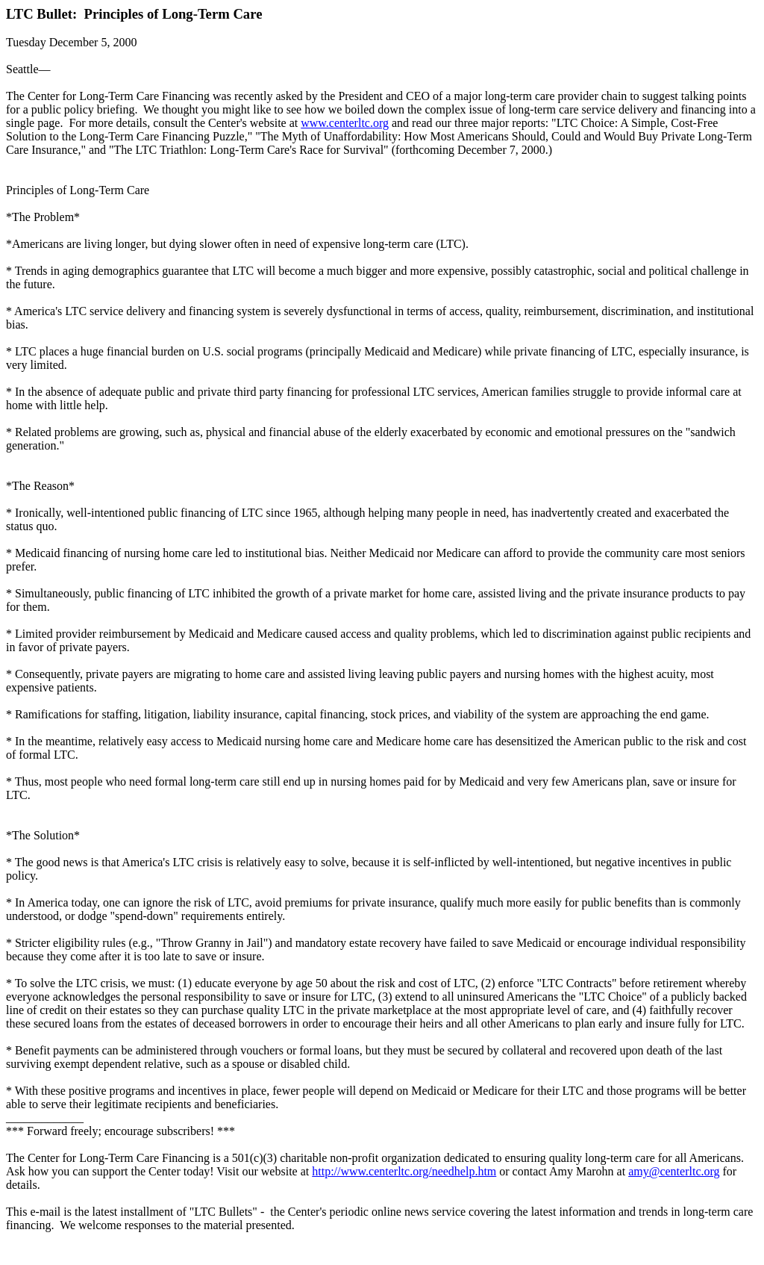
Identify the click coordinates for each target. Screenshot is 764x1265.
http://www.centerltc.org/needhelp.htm (404, 1171)
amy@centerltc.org (673, 1171)
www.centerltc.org (345, 122)
